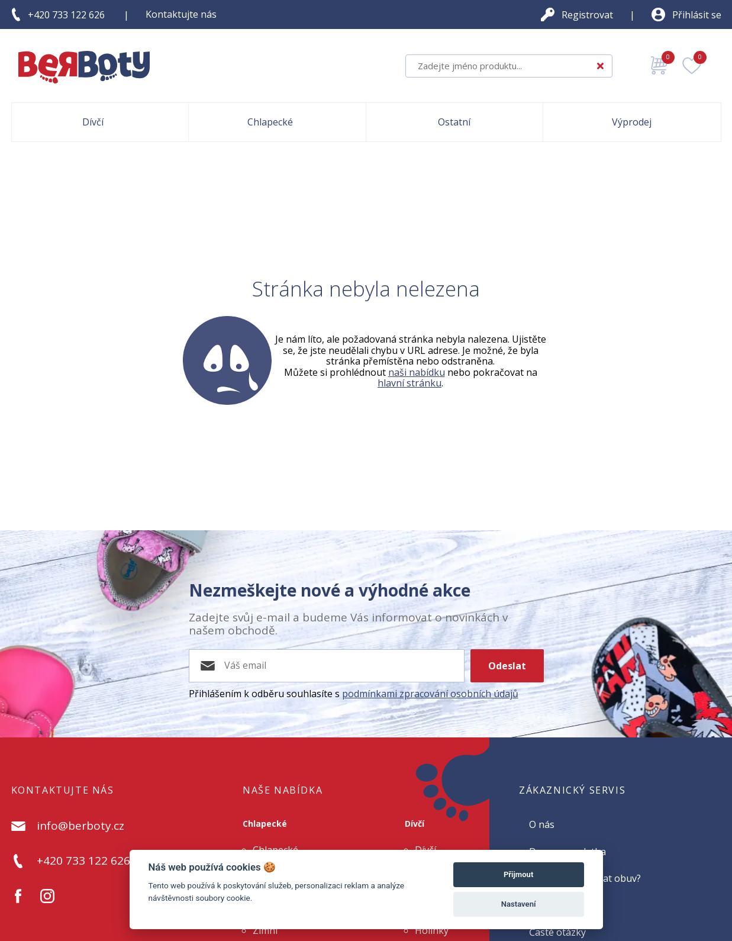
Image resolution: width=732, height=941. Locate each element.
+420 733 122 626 (66, 14)
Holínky (432, 930)
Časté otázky (557, 932)
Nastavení (518, 904)
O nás (541, 824)
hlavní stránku (409, 382)
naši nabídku (416, 372)
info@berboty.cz (80, 826)
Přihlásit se (696, 14)
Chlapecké (265, 823)
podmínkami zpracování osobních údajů (430, 693)
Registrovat (587, 14)
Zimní (265, 930)
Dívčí (414, 823)
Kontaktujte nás (181, 14)
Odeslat (507, 665)
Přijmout (518, 874)
